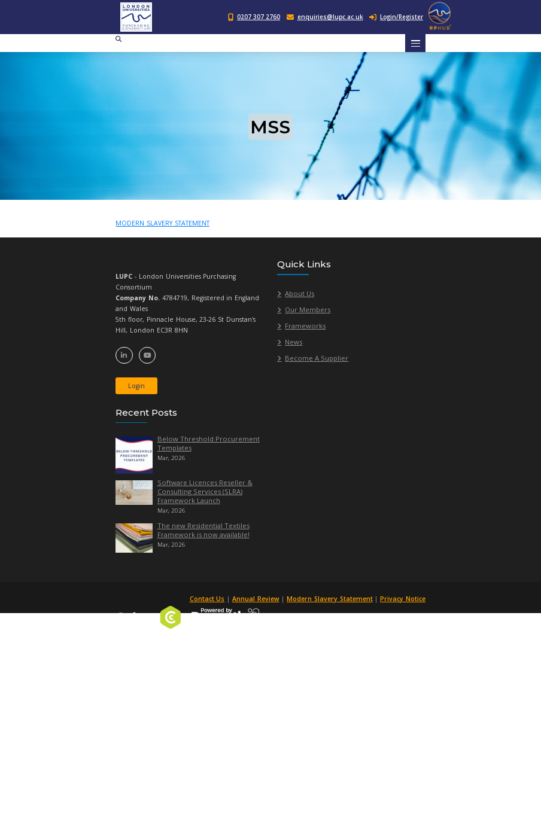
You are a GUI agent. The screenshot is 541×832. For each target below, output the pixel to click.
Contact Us (209, 599)
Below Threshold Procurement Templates (208, 443)
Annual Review (257, 599)
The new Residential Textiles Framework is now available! (203, 530)
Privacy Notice (403, 599)
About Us (299, 293)
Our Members (307, 309)
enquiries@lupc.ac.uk (330, 17)
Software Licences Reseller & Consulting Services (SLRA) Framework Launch (205, 491)
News (293, 341)
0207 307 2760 (258, 17)
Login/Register (396, 17)
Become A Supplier (316, 357)
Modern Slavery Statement (330, 599)
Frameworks (305, 325)
